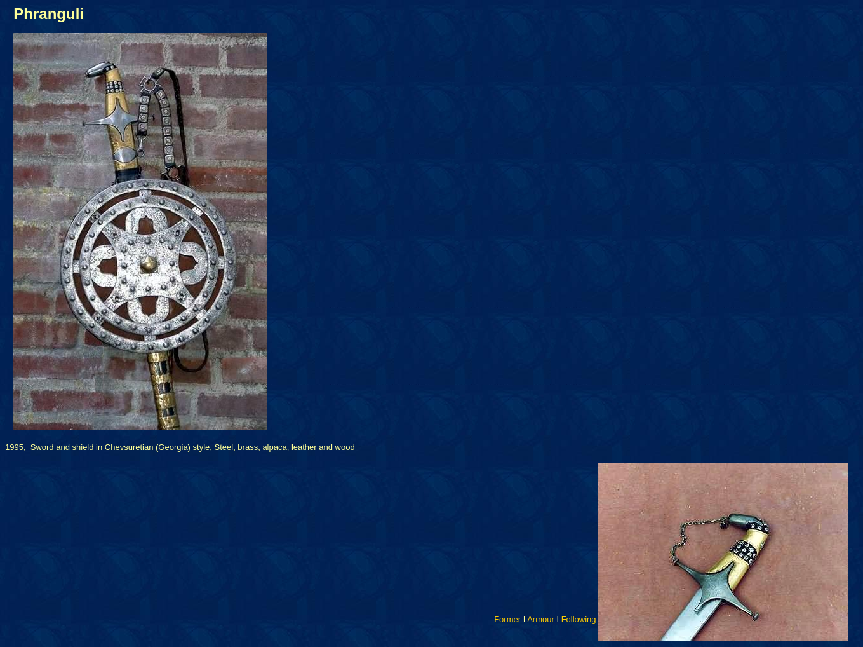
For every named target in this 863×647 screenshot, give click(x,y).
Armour (540, 619)
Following (578, 619)
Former (507, 619)
